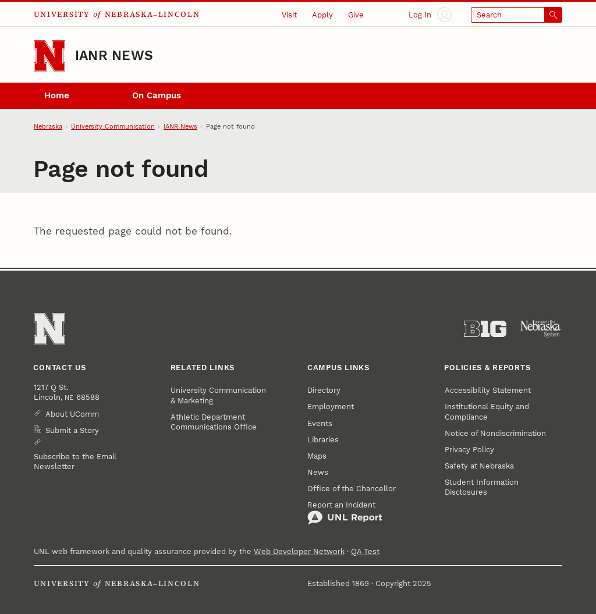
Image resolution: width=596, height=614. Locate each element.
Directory (323, 390)
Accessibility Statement (488, 390)
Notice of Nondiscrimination (495, 433)
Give (356, 14)
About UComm (72, 414)
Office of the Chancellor (351, 488)
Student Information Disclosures (482, 487)
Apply (322, 14)
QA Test (365, 551)
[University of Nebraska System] (541, 329)
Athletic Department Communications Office (214, 422)
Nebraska (48, 126)
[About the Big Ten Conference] (485, 329)
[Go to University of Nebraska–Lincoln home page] (49, 56)
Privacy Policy (469, 449)
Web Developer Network (299, 551)
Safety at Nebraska (479, 466)
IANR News (114, 55)
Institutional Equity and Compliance (487, 411)
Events (319, 423)
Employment (330, 406)
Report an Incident (344, 513)
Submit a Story (72, 430)
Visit (289, 14)
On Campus (156, 96)
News (317, 472)
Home (56, 96)
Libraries (323, 439)
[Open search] (517, 15)
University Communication (113, 126)
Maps (317, 456)
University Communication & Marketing (218, 395)
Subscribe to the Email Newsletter (75, 461)
